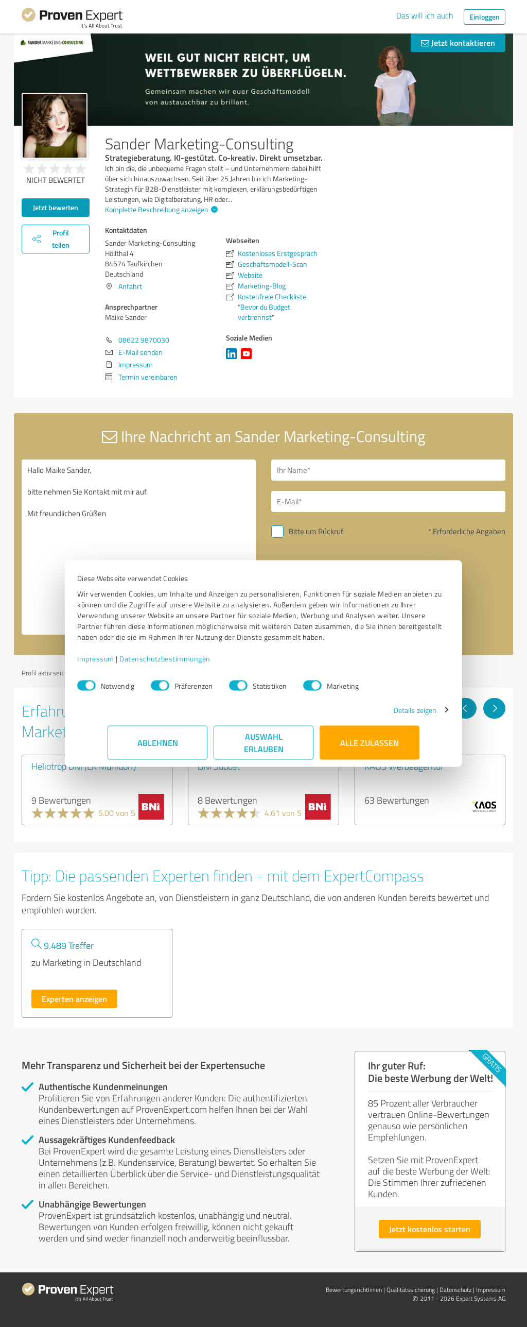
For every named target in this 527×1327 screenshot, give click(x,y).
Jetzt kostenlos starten (429, 1229)
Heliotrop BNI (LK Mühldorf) (83, 766)
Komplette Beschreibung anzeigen (160, 209)
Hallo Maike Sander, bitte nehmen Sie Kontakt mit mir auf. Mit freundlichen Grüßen (139, 547)
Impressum (126, 664)
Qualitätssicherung (411, 1289)
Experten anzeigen (74, 999)
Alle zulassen (369, 748)
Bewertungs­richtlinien (354, 1289)
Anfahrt (130, 286)
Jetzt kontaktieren (458, 42)
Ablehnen (157, 748)
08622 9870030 (143, 340)
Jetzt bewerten (55, 207)
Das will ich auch (424, 15)
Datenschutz (455, 1289)
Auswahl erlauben (264, 748)
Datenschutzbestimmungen (195, 664)
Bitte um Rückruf (316, 531)
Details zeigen (384, 715)
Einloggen (484, 17)
